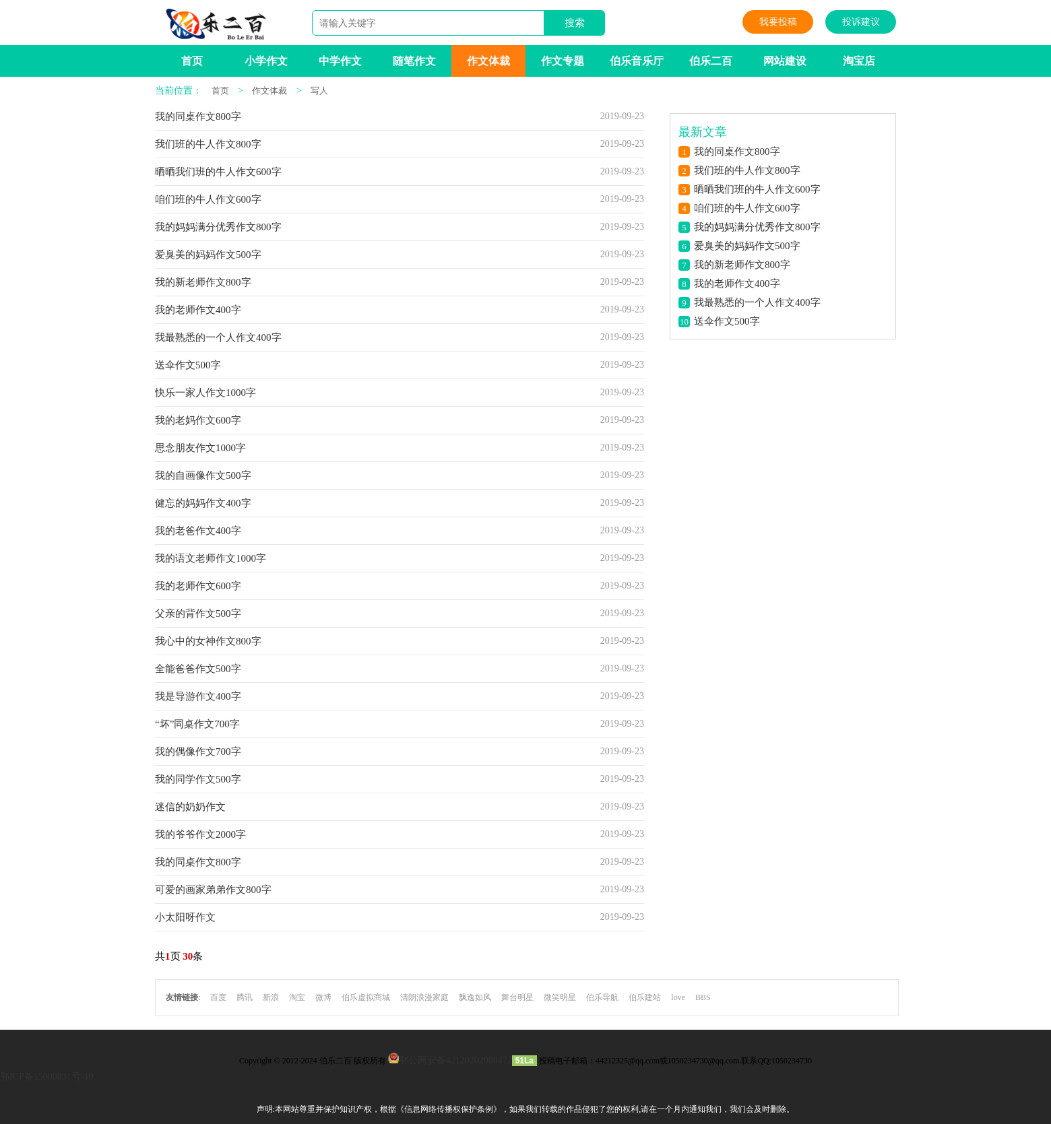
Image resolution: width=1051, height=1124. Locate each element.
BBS (703, 997)
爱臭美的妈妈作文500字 (208, 254)
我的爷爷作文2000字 (200, 834)
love (678, 997)
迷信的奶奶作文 (190, 806)
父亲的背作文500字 (198, 613)
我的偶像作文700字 (198, 751)
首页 (192, 61)
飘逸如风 (475, 997)
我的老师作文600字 (198, 586)
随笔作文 (414, 61)
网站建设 (784, 61)
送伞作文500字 (188, 365)
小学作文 (266, 61)
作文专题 (562, 61)
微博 (323, 997)
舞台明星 (517, 997)
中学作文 (340, 61)
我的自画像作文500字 (203, 475)
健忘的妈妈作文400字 (203, 503)
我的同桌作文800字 (198, 116)
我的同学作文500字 (198, 779)
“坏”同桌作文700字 (197, 724)
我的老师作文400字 (198, 309)
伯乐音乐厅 (637, 61)
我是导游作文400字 (198, 696)
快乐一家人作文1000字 (205, 392)
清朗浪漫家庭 (424, 997)
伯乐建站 (645, 997)
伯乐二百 (710, 61)
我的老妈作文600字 (198, 420)
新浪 (271, 997)
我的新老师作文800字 (203, 282)
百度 (218, 997)
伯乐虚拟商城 (366, 997)
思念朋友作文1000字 (200, 447)
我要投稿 (778, 22)
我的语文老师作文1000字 (210, 558)
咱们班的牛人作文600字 (208, 199)
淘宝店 (859, 61)
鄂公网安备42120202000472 (455, 1060)
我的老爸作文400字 (198, 530)
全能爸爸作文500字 (198, 668)
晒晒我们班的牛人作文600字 (218, 171)
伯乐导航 (602, 997)
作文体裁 (488, 61)
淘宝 (297, 997)
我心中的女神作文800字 (208, 641)
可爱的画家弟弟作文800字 (213, 889)
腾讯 (244, 997)
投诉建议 (861, 22)
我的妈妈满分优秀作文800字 (218, 227)
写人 (319, 91)
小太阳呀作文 (185, 917)
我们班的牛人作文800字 (208, 144)
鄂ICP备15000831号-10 (46, 1076)
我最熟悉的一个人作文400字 (218, 337)
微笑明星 (560, 997)
